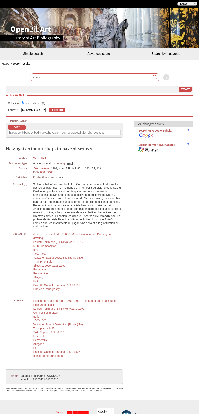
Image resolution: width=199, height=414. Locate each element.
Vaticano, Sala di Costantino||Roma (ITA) (58, 257)
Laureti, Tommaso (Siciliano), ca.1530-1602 (59, 242)
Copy (17, 127)
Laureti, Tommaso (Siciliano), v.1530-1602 (58, 308)
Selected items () (35, 103)
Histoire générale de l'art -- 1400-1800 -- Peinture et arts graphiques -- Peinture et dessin (75, 302)
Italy (36, 249)
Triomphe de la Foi (44, 328)
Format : (13, 109)
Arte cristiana (41, 168)
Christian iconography (46, 289)
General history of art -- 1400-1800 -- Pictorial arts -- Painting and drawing (72, 236)
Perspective (40, 273)
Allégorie (38, 344)
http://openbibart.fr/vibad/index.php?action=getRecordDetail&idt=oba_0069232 (56, 132)
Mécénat (38, 336)
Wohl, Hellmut (41, 158)
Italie (36, 316)
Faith (36, 281)
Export (185, 89)
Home (5, 63)
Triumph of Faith (43, 261)
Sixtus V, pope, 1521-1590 (49, 265)
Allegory (38, 277)
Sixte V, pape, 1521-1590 (48, 332)
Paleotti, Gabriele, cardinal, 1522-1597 (56, 285)
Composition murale (45, 312)
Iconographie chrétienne (48, 355)
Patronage (39, 269)
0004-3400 (46, 172)
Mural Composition (44, 245)
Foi (35, 347)
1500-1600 (40, 253)
